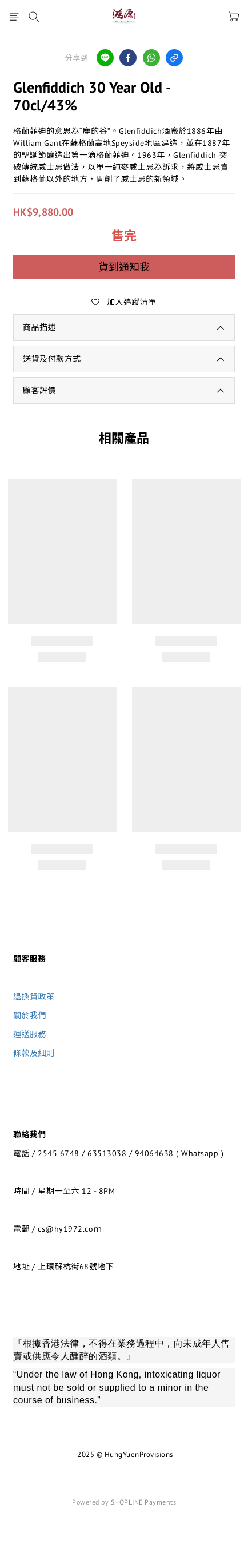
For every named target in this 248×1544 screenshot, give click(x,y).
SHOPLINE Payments (144, 1502)
